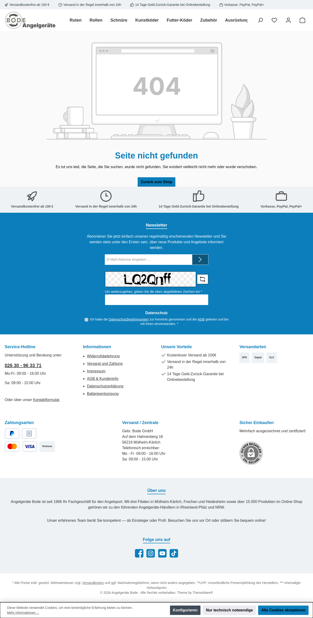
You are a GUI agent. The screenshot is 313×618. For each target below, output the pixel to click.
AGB (201, 319)
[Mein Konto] (288, 20)
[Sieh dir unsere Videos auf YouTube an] (162, 553)
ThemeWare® (202, 593)
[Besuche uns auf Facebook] (139, 553)
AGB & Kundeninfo (102, 379)
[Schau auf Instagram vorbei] (150, 553)
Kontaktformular (46, 400)
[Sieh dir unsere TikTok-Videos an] (174, 553)
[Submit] (200, 259)
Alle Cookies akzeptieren (283, 610)
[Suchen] (260, 20)
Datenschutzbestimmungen (129, 319)
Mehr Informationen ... (23, 612)
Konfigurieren (185, 610)
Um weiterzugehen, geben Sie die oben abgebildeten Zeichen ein (153, 292)
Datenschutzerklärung (105, 386)
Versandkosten (93, 583)
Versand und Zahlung (105, 364)
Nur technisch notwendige (229, 610)
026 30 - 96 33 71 (23, 365)
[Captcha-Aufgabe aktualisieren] (202, 279)
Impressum (96, 371)
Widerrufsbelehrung (103, 356)
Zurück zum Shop (156, 182)
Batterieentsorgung (103, 394)
